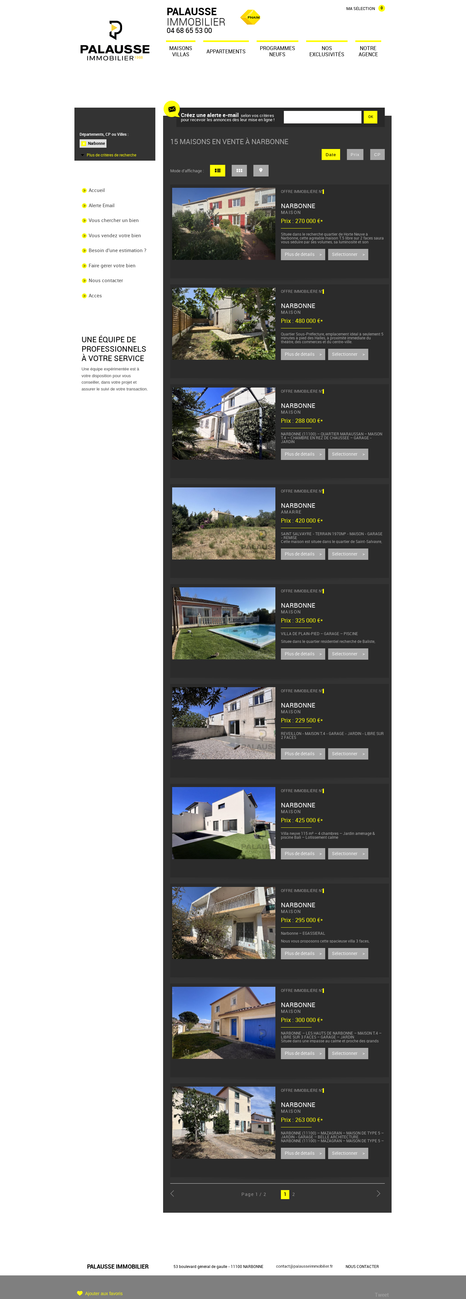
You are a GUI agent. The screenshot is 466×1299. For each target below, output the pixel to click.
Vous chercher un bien (114, 220)
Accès (95, 296)
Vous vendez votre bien (115, 236)
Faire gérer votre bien (112, 266)
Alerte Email (102, 205)
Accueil (97, 190)
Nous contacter (106, 281)
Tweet (382, 1295)
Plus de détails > (303, 254)
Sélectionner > (348, 254)
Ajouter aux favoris (104, 1293)
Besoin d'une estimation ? (117, 251)
